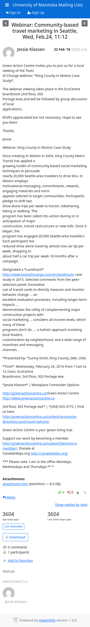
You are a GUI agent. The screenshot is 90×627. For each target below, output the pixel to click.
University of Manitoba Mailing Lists (47, 5)
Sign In (13, 12)
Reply (9, 497)
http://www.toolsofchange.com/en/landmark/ (38, 274)
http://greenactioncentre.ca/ (25, 393)
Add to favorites (18, 560)
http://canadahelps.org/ (49, 453)
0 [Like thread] (62, 492)
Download (15, 537)
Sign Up (35, 12)
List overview (13, 526)
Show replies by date (71, 504)
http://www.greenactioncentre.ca (29, 398)
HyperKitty (47, 620)
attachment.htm (15, 484)
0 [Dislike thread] (70, 492)
